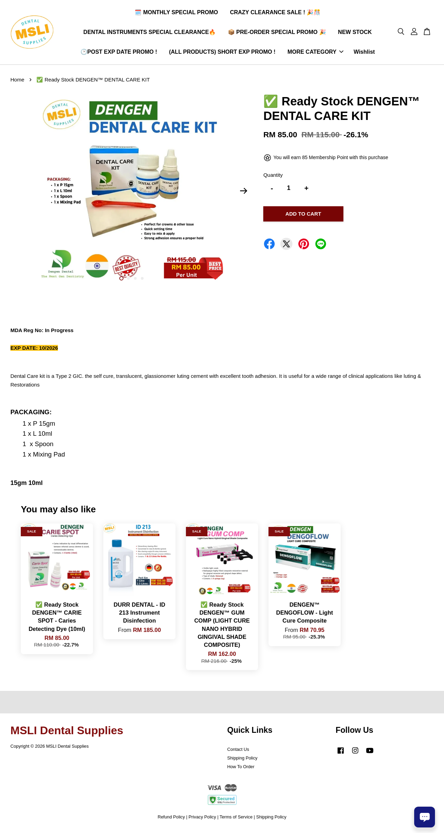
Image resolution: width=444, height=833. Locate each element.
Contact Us (238, 751)
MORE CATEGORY (315, 53)
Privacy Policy (202, 819)
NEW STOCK (355, 33)
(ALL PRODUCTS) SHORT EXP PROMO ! (222, 53)
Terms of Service (236, 819)
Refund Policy (171, 819)
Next (243, 193)
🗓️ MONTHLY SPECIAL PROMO (176, 13)
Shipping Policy (242, 760)
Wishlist (364, 53)
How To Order (240, 768)
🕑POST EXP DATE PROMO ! (118, 53)
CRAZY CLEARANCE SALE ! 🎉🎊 (275, 13)
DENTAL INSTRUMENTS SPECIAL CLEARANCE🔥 (149, 33)
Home (17, 82)
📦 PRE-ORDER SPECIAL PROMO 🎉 (277, 33)
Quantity (273, 177)
